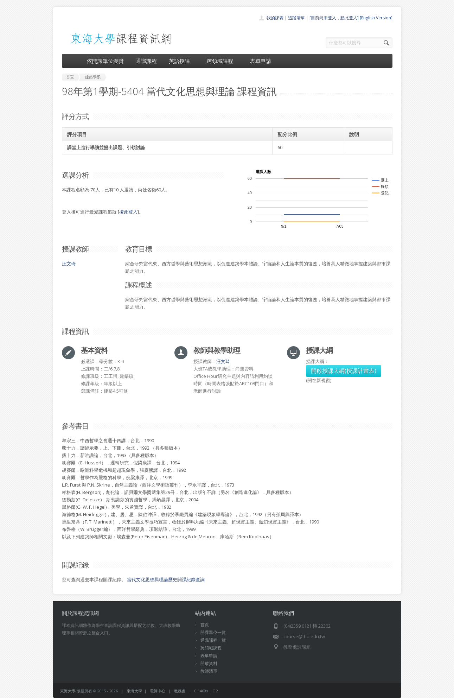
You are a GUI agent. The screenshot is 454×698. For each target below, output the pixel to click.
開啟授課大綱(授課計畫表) (343, 371)
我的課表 (275, 18)
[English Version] (376, 18)
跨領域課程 (222, 60)
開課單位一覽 (213, 632)
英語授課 (182, 60)
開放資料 (208, 663)
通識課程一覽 (213, 640)
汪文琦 (69, 263)
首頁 (204, 625)
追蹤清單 (296, 18)
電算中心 (157, 690)
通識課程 (146, 60)
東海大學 (68, 690)
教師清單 (208, 671)
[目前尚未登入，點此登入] (334, 18)
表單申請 (260, 60)
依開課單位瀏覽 (105, 60)
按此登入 (128, 212)
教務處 (180, 690)
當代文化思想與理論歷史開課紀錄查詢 (166, 579)
